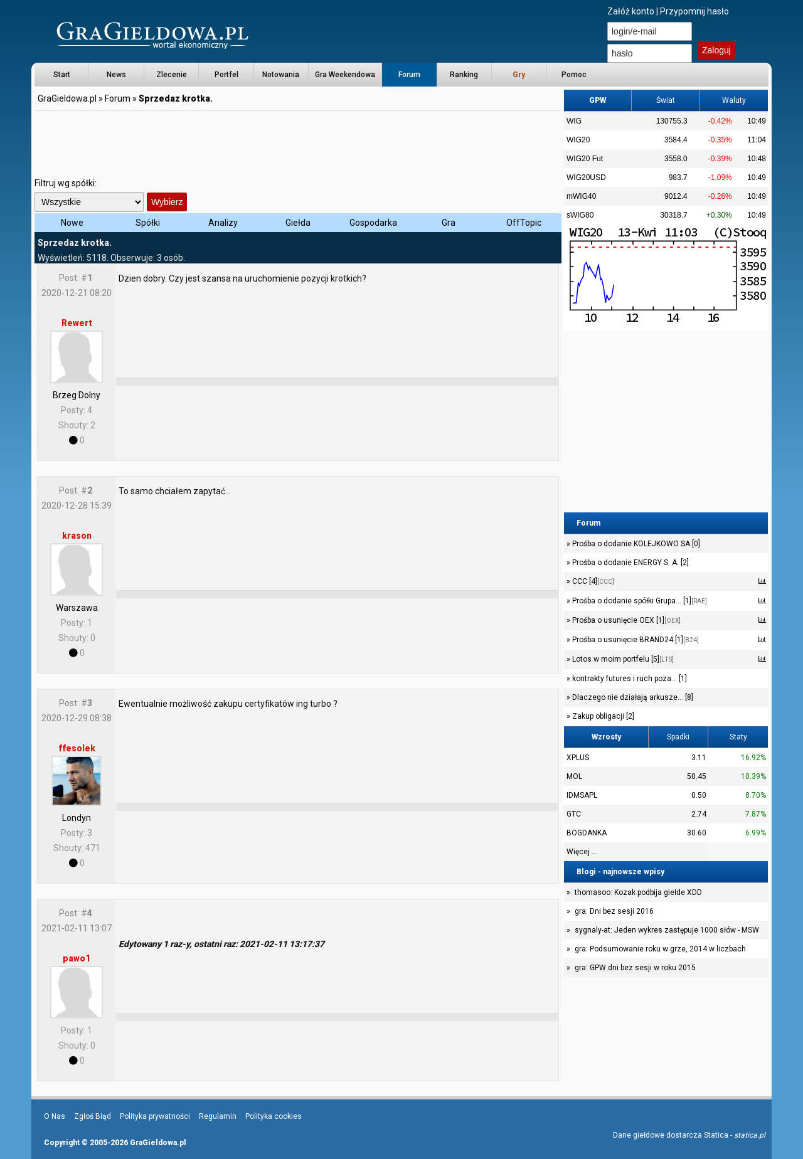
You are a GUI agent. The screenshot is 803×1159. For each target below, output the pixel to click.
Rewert (76, 323)
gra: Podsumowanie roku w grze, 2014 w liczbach (660, 949)
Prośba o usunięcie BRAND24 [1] (634, 639)
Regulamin (218, 1116)
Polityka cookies (273, 1116)
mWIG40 (581, 196)
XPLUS (577, 757)
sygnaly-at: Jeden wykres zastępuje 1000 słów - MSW (667, 930)
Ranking (464, 74)
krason (77, 536)
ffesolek (76, 748)
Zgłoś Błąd (92, 1116)
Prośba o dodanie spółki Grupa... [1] (638, 600)
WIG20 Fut (584, 158)
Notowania (280, 74)
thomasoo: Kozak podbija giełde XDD (638, 892)
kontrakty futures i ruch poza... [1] (628, 678)
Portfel (226, 74)
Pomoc (574, 74)
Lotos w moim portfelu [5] (622, 659)
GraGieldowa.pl (67, 98)
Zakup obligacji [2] (602, 716)
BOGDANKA (586, 832)
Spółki (148, 223)
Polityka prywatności (155, 1116)
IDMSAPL (581, 795)
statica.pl (749, 1135)
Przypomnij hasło (694, 11)
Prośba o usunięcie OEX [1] (625, 620)
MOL (574, 776)
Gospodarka (373, 223)
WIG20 (578, 139)
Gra (448, 223)
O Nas (54, 1116)
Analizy (223, 223)
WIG (574, 121)
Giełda (298, 223)
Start (61, 74)
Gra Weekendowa (345, 74)
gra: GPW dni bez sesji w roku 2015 (635, 967)
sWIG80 (579, 215)
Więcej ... (581, 851)
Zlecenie (171, 74)
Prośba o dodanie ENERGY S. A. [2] (629, 562)
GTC (573, 814)
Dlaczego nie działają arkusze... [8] (631, 697)
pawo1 (76, 958)
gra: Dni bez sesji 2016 (614, 911)
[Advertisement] (298, 141)
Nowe (72, 223)
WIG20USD (586, 177)
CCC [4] (592, 581)
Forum (409, 74)
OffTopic (523, 223)
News (116, 74)
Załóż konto (630, 11)
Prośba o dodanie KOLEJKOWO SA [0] (635, 543)
